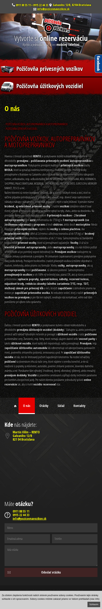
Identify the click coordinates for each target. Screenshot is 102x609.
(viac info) (94, 599)
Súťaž (61, 406)
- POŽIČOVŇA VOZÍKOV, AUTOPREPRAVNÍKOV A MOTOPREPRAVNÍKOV (36, 124)
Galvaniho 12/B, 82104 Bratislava (72, 5)
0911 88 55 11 (23, 5)
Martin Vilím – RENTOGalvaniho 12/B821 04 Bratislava (26, 436)
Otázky (43, 406)
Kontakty (79, 406)
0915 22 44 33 (21, 515)
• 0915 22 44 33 (39, 5)
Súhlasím (93, 604)
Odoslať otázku (51, 572)
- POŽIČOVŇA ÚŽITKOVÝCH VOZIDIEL (21, 129)
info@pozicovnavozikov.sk (53, 9)
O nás (26, 406)
